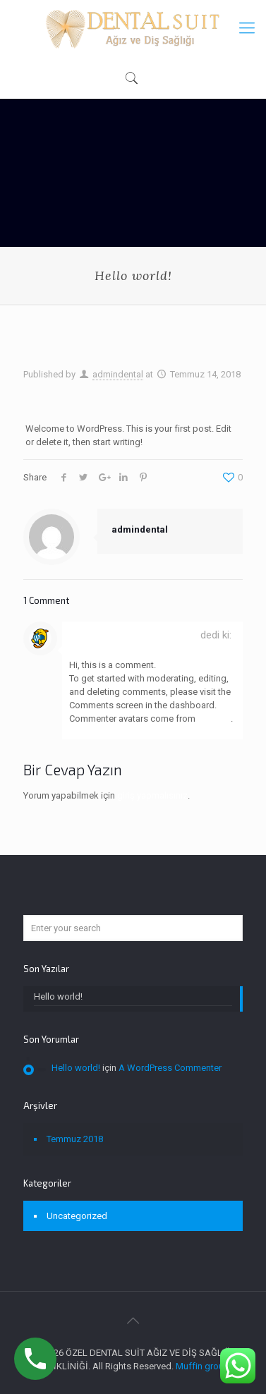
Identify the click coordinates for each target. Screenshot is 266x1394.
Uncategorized (77, 1216)
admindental (117, 374)
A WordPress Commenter (133, 635)
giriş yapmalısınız (152, 795)
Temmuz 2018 (75, 1139)
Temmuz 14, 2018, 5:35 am (119, 648)
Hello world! (58, 996)
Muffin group (202, 1366)
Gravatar (214, 718)
